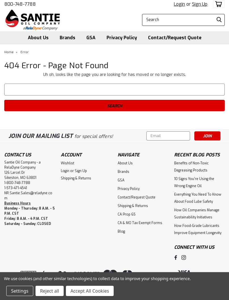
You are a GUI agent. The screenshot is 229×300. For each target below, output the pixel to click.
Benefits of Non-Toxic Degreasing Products (191, 167)
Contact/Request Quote (174, 38)
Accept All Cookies (89, 291)
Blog (121, 231)
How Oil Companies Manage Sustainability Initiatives (196, 214)
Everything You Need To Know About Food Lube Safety (197, 198)
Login (179, 4)
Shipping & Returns (76, 178)
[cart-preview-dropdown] (217, 4)
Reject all (49, 291)
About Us (38, 38)
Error (24, 52)
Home (9, 52)
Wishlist (67, 163)
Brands (67, 38)
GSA (90, 38)
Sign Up (199, 4)
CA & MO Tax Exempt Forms (140, 223)
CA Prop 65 (127, 214)
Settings (19, 291)
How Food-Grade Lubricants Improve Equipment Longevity (197, 229)
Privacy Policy (122, 38)
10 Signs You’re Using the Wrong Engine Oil (194, 182)
